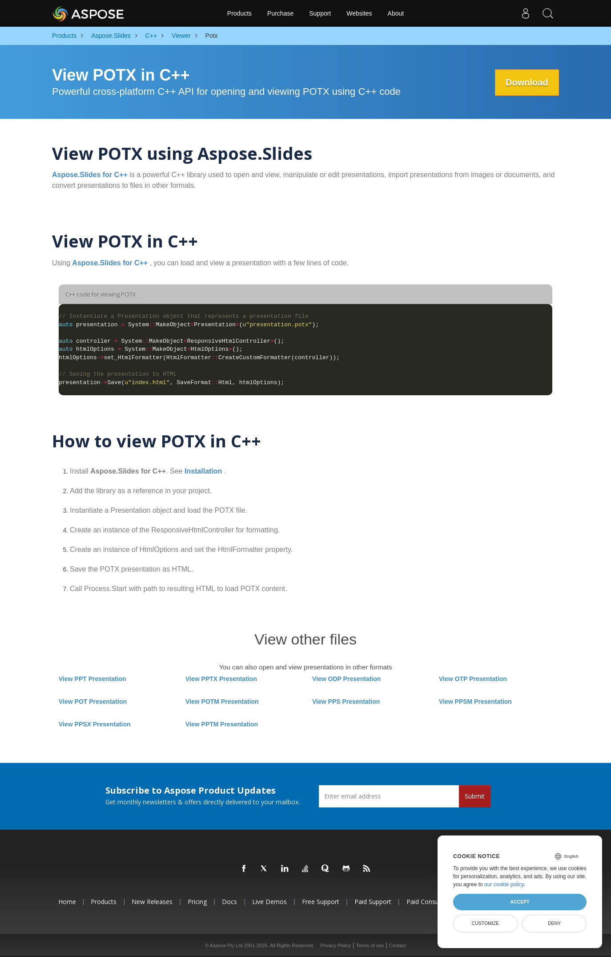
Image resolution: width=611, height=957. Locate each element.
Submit (475, 796)
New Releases (152, 901)
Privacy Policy (335, 945)
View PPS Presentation (346, 701)
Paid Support (372, 901)
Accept (519, 901)
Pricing (197, 901)
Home (67, 901)
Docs (229, 901)
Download (526, 82)
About (396, 13)
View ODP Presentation (346, 678)
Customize (485, 923)
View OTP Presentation (473, 678)
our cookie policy (504, 884)
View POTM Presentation (222, 701)
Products (239, 13)
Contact (397, 945)
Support (320, 13)
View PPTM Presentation (221, 724)
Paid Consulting (428, 901)
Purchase (280, 13)
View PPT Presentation (92, 678)
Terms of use (370, 945)
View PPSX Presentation (95, 724)
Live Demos (269, 901)
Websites (359, 13)
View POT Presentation (93, 701)
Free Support (320, 901)
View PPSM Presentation (475, 701)
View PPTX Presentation (221, 678)
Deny (554, 923)
